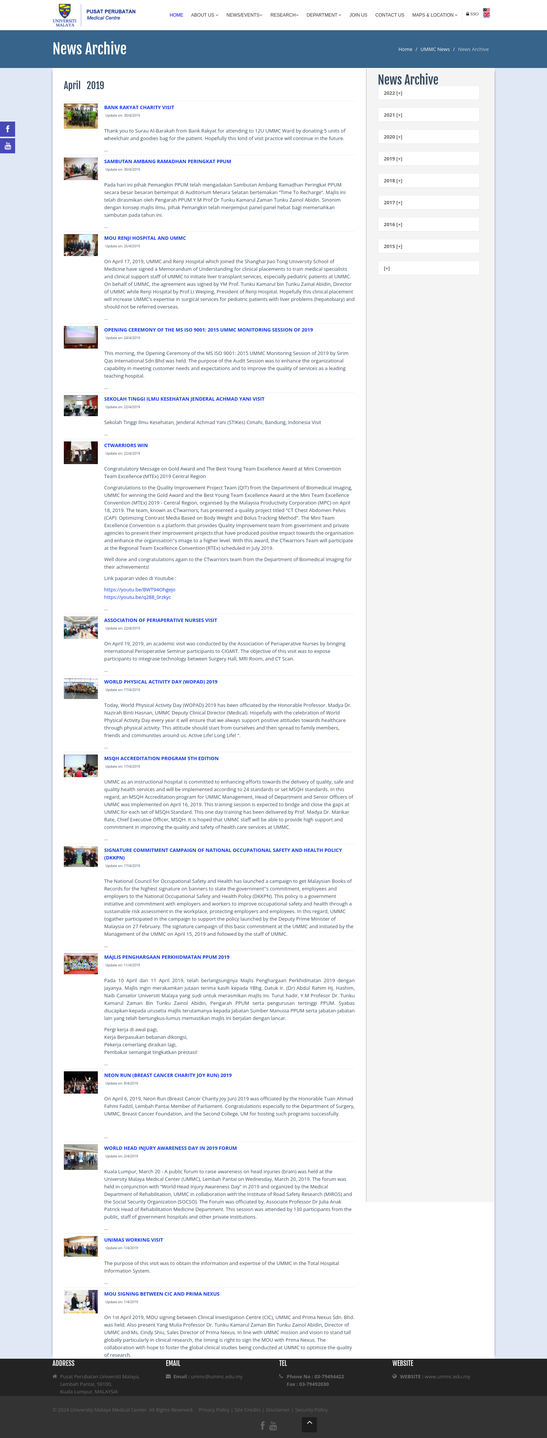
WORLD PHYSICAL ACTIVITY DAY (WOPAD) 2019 (161, 681)
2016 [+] (393, 224)
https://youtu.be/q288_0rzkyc (137, 597)
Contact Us (390, 15)
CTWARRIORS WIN (126, 445)
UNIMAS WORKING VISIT (133, 1239)
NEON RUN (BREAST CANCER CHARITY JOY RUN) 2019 (168, 1075)
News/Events (245, 15)
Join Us (358, 15)
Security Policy (311, 1409)
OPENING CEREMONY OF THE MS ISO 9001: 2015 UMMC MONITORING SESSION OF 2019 (208, 329)
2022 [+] (393, 92)
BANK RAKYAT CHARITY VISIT (139, 107)
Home (176, 15)
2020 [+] (393, 136)
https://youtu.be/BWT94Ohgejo (140, 589)
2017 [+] (393, 202)
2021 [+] (393, 114)
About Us (204, 15)
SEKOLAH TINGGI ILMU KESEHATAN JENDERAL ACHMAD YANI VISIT (184, 398)
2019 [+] (393, 158)
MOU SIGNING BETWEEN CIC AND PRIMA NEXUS (161, 1293)
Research (284, 15)
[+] (387, 268)
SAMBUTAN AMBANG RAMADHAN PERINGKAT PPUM (167, 161)
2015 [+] (393, 246)
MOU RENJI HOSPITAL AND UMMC (145, 238)
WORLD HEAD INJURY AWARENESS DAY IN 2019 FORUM (170, 1148)
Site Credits (248, 1409)
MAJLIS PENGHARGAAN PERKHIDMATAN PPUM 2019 (167, 957)
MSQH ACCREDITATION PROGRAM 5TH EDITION (161, 758)
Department (324, 15)
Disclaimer (278, 1409)
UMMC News (435, 49)
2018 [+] (393, 180)
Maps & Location (435, 15)
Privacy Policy (214, 1409)
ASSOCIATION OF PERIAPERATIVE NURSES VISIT (160, 620)
